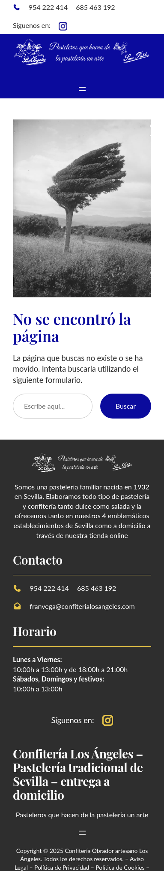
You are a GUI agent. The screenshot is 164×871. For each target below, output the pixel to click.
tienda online (108, 535)
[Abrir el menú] (82, 89)
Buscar (126, 406)
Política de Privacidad (61, 867)
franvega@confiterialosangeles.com (82, 606)
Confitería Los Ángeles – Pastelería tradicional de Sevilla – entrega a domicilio (78, 773)
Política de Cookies (119, 867)
